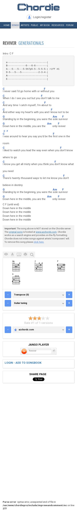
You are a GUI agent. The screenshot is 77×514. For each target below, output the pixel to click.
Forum (69, 25)
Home (7, 25)
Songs (15, 25)
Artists (25, 25)
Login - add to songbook (23, 362)
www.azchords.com (46, 232)
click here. (39, 242)
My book (45, 25)
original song (15, 232)
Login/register (42, 17)
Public (34, 25)
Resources (58, 25)
